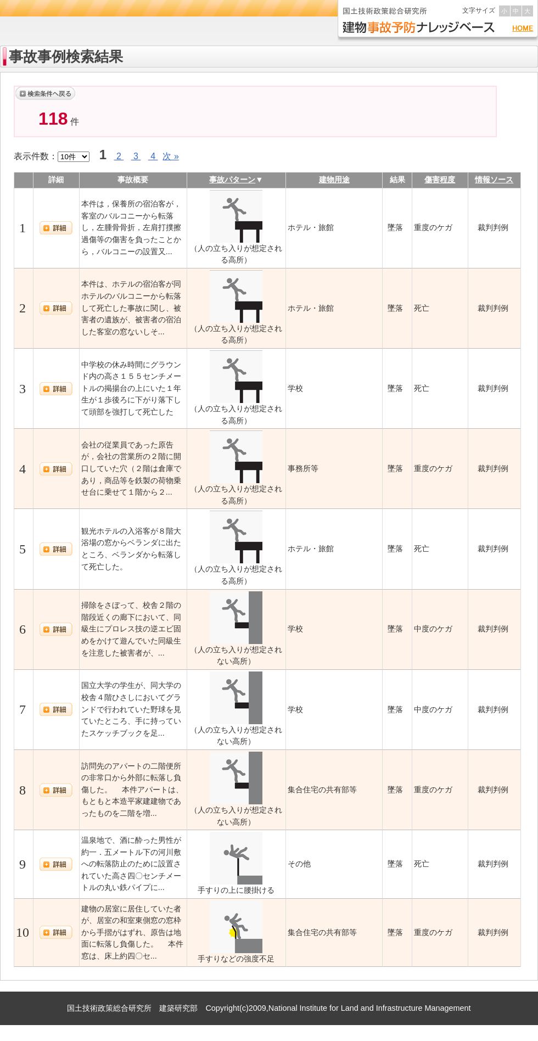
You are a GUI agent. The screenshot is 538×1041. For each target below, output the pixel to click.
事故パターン (232, 179)
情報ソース (494, 179)
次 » (170, 156)
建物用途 (334, 179)
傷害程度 (439, 179)
